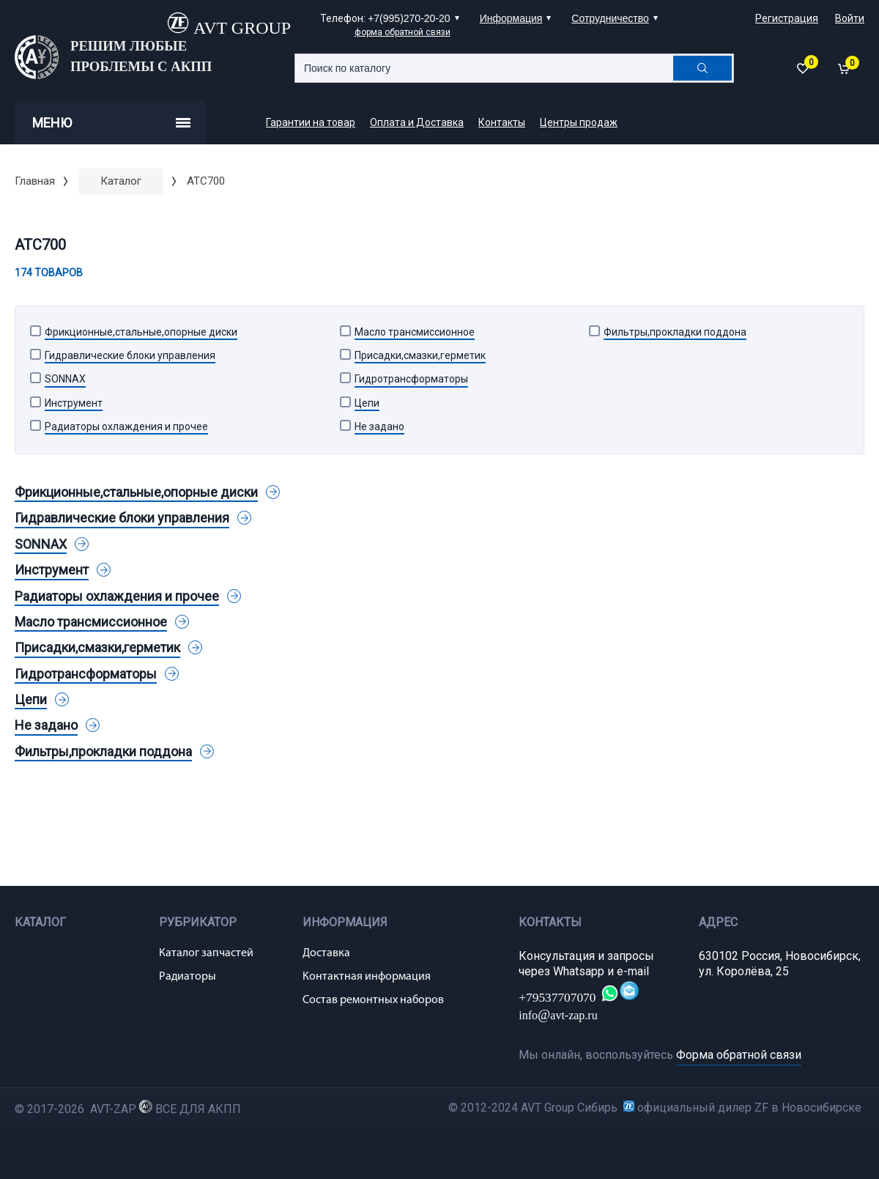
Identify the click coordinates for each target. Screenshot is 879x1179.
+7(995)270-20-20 (409, 18)
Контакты (501, 122)
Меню (111, 122)
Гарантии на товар (310, 122)
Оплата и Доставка (417, 122)
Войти (849, 18)
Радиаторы (187, 977)
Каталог (120, 181)
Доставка (326, 953)
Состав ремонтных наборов (373, 1000)
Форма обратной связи (738, 1055)
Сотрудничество (609, 18)
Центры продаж (578, 122)
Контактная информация (367, 977)
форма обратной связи (402, 32)
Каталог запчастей (206, 953)
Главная (35, 181)
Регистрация (786, 18)
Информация (511, 18)
